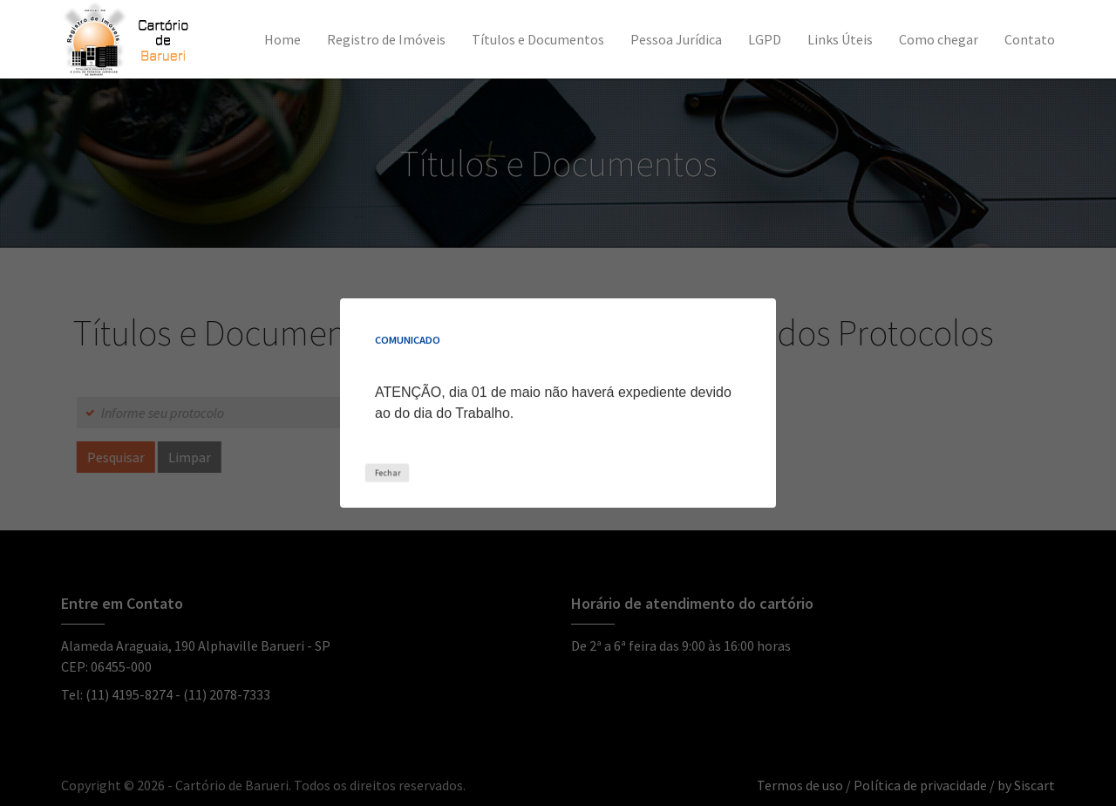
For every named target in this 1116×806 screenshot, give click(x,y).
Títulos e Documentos (538, 39)
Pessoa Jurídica (676, 39)
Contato (1029, 39)
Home (282, 39)
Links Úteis (840, 39)
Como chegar (938, 39)
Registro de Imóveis (386, 39)
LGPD (764, 39)
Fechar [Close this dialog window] (386, 472)
